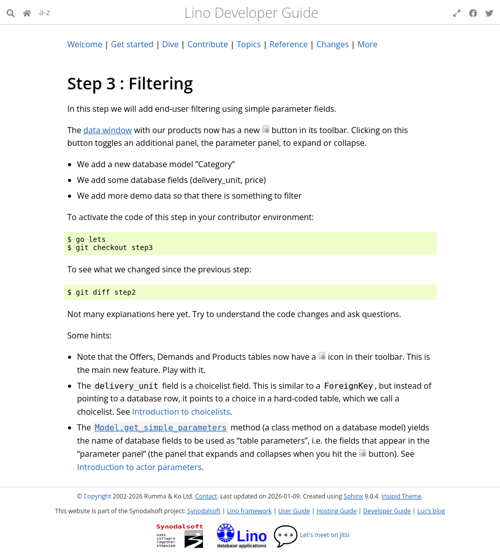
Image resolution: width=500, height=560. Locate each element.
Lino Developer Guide (251, 12)
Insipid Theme (401, 496)
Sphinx (353, 496)
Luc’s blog (431, 511)
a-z (44, 12)
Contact (206, 496)
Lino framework (249, 511)
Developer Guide (387, 511)
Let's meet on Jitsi (311, 535)
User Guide (294, 511)
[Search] (11, 12)
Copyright (97, 496)
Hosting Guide (336, 511)
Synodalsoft (203, 511)
